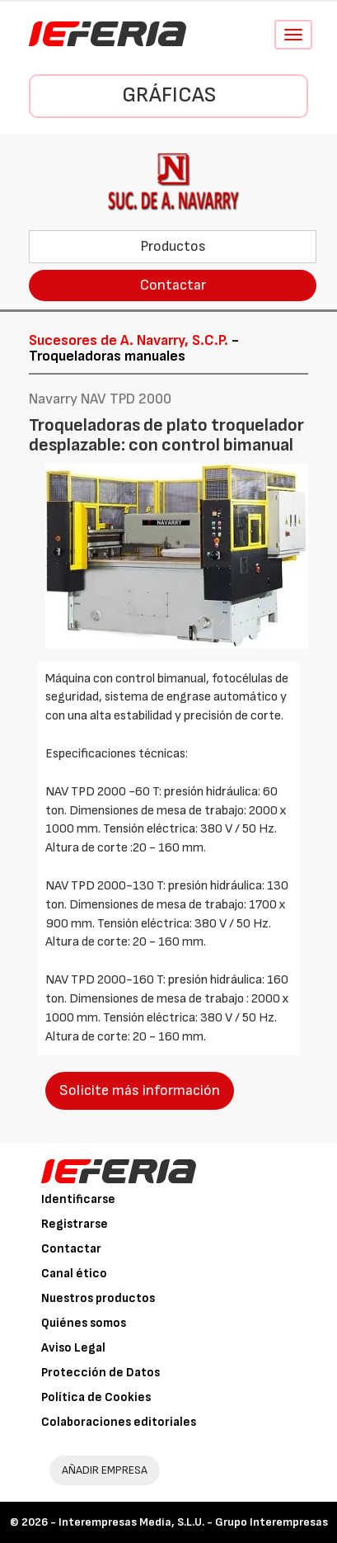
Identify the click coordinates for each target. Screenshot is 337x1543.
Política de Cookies (96, 1397)
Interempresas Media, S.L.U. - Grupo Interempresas (193, 1522)
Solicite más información (139, 1090)
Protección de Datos (100, 1372)
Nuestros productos (98, 1298)
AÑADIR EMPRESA (104, 1470)
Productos (173, 246)
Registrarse (74, 1224)
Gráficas (169, 95)
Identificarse (78, 1199)
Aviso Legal (73, 1348)
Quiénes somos (83, 1323)
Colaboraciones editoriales (118, 1422)
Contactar (173, 285)
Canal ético (74, 1273)
